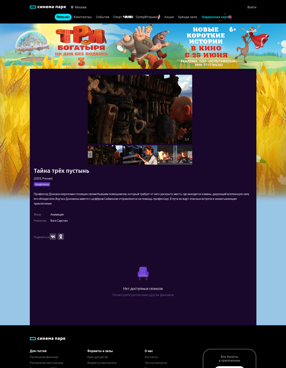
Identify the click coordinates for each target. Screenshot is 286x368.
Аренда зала (187, 17)
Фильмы (63, 17)
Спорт (125, 17)
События (102, 17)
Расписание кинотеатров (46, 362)
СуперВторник (148, 17)
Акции (169, 17)
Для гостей (38, 351)
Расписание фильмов (44, 357)
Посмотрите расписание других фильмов (143, 295)
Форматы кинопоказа (102, 362)
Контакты (151, 357)
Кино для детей (97, 357)
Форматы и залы (100, 351)
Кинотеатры (83, 17)
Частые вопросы (156, 362)
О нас (149, 351)
